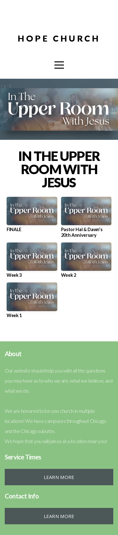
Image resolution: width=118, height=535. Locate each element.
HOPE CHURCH (59, 38)
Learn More (59, 477)
